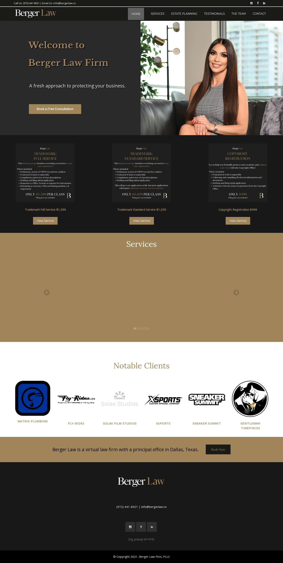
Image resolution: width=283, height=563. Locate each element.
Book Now (218, 449)
